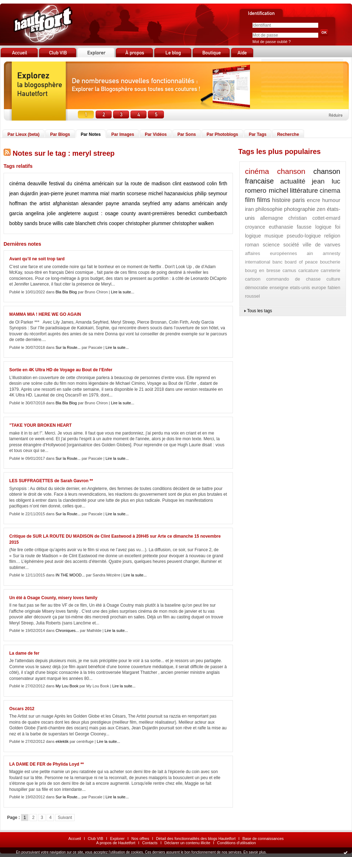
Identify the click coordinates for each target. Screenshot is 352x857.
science (271, 244)
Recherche (288, 134)
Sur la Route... (67, 347)
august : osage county (110, 213)
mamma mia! (95, 193)
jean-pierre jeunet (59, 193)
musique (274, 236)
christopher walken (193, 223)
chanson (291, 171)
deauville (37, 183)
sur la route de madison (143, 183)
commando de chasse (293, 279)
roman (252, 244)
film (250, 199)
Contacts (150, 843)
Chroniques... (67, 630)
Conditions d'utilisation (236, 843)
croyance (255, 227)
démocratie (256, 287)
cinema (330, 190)
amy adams (176, 203)
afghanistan (65, 203)
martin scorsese (129, 193)
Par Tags (258, 134)
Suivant (65, 817)
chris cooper (110, 223)
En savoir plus (254, 852)
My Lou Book (66, 686)
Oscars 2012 (21, 708)
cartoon (252, 279)
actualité (292, 181)
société (291, 244)
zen (321, 209)
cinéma (17, 183)
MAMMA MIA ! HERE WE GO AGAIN (45, 314)
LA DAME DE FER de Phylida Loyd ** (46, 764)
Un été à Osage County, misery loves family (53, 597)
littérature (304, 190)
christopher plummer (148, 223)
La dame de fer (24, 653)
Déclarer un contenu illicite (187, 843)
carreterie (330, 270)
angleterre (69, 213)
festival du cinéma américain (81, 183)
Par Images (122, 134)
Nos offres (140, 838)
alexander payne (100, 203)
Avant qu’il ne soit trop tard (37, 258)
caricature (308, 270)
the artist (40, 203)
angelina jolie (41, 213)
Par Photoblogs (222, 134)
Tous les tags (259, 310)
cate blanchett (80, 223)
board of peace (301, 262)
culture (333, 279)
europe (318, 287)
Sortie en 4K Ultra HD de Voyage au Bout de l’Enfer (60, 369)
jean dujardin (23, 193)
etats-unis (300, 287)
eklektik (62, 741)
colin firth (217, 183)
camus (289, 270)
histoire (281, 200)
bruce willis (51, 223)
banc (277, 262)
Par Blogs (60, 134)
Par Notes (91, 134)
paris (299, 200)
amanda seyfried (141, 203)
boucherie (330, 262)
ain (310, 253)
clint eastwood (188, 183)
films (263, 199)
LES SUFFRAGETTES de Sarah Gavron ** (51, 480)
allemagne (271, 218)
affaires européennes (271, 253)
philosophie (268, 209)
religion (332, 236)
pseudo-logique (304, 236)
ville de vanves (321, 244)
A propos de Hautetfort (115, 843)
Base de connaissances (263, 838)
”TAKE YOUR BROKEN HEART (40, 425)
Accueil (74, 838)
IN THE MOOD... (70, 575)
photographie (299, 209)
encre (313, 200)
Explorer (117, 838)
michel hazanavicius (170, 193)
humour (331, 200)
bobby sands (23, 223)
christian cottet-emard (314, 218)
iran (249, 209)
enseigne (279, 287)
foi (337, 227)
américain (203, 203)
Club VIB (95, 838)
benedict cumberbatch (202, 213)
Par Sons (186, 134)
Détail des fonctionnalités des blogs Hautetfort (196, 838)
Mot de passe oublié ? (271, 41)
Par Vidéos (156, 134)
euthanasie (281, 227)
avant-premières (156, 213)
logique (253, 236)
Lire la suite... (122, 292)
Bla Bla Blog (66, 292)
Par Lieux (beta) (23, 134)
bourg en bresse (262, 270)
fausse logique (314, 227)
